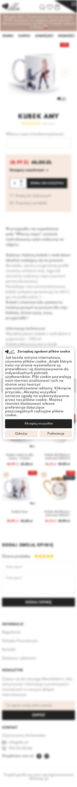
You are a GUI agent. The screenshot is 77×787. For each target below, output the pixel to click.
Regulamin (11, 632)
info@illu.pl (18, 742)
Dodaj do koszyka (47, 183)
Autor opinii (14, 566)
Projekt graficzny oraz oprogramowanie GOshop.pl (39, 777)
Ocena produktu (14, 556)
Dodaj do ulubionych (33, 196)
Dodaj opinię (38, 602)
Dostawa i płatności (19, 658)
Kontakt (8, 649)
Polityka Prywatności (20, 641)
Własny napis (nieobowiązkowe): (35, 134)
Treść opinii (14, 578)
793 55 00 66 (20, 748)
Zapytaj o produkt (31, 203)
